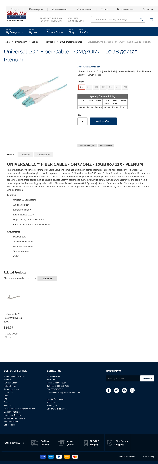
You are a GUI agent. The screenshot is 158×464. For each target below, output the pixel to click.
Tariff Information (126, 9)
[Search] (141, 19)
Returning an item (11, 389)
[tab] (10, 154)
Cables (35, 41)
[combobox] (118, 19)
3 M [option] (96, 87)
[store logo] (17, 16)
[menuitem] (15, 31)
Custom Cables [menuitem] (54, 32)
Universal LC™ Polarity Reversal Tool (13, 317)
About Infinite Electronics (14, 376)
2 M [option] (88, 87)
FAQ (6, 399)
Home (7, 41)
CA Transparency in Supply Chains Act (19, 408)
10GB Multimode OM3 (71, 41)
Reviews (26, 154)
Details (10, 154)
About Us (7, 379)
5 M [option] (110, 87)
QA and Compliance (12, 412)
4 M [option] (103, 87)
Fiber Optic (49, 41)
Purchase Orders (61, 9)
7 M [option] (125, 87)
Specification (43, 154)
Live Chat (149, 9)
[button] (6, 337)
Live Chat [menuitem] (84, 32)
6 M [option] (117, 87)
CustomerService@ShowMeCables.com (63, 392)
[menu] (79, 31)
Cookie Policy (9, 424)
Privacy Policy (148, 456)
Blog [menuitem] (71, 32)
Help (105, 9)
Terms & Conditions (127, 456)
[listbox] (103, 87)
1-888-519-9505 (62, 386)
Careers (7, 402)
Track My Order (86, 9)
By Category (21, 41)
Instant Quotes (37, 9)
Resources (8, 405)
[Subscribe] (147, 378)
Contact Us (8, 392)
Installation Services (12, 415)
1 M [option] (81, 87)
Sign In (16, 9)
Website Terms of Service (14, 418)
